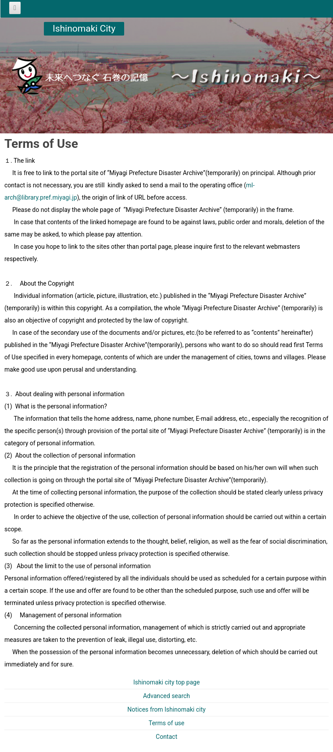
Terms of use (167, 723)
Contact (166, 736)
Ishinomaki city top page (166, 682)
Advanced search (166, 695)
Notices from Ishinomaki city (166, 709)
